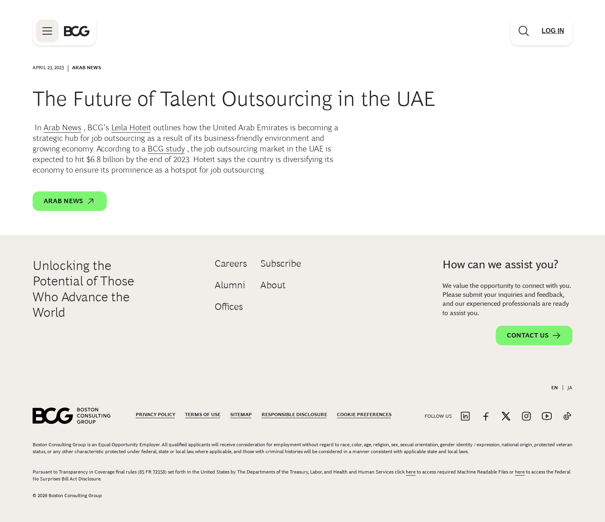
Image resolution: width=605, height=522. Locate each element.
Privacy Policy (155, 414)
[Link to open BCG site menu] (47, 31)
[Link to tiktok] (567, 417)
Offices (229, 306)
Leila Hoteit (131, 127)
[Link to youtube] (546, 417)
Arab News (62, 127)
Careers (231, 263)
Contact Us (534, 335)
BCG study (166, 148)
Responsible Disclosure (294, 414)
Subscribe (280, 263)
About (273, 284)
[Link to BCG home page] (77, 31)
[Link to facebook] (485, 417)
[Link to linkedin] (465, 417)
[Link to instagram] (526, 417)
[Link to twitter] (506, 417)
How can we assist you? (500, 264)
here (411, 472)
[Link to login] (553, 31)
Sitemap (241, 414)
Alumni (230, 284)
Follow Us (438, 416)
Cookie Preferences (364, 414)
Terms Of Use (202, 414)
